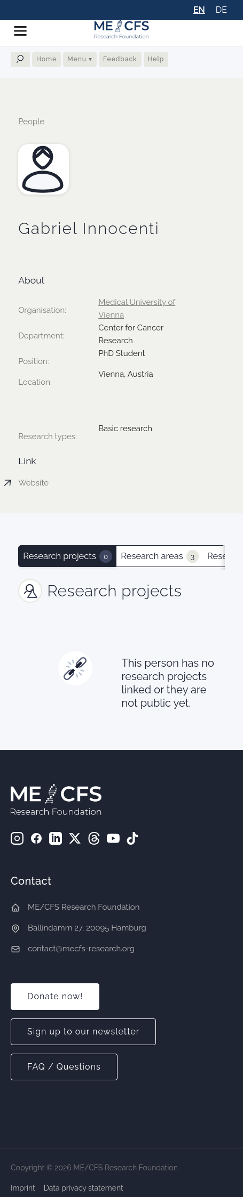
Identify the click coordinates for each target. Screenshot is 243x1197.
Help (156, 59)
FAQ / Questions (64, 1067)
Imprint (23, 1188)
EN (199, 10)
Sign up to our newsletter (83, 1031)
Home (46, 59)
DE (221, 10)
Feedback (120, 59)
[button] (24, 31)
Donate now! (55, 996)
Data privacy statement (83, 1188)
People (31, 121)
